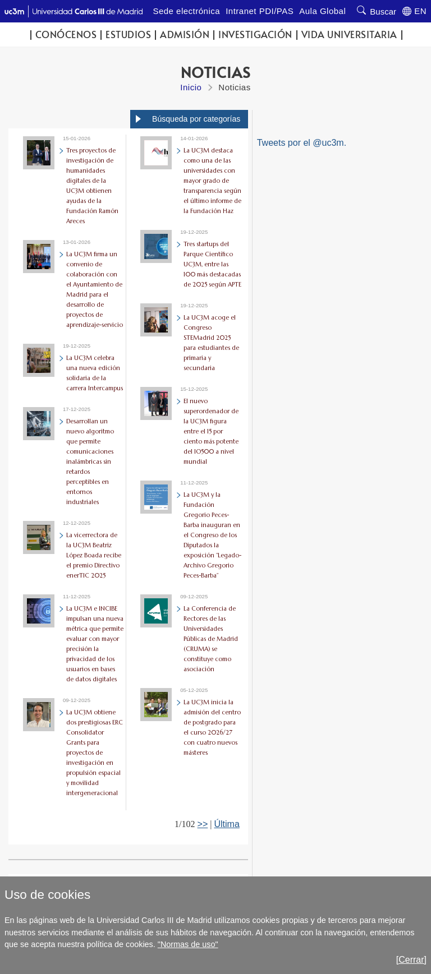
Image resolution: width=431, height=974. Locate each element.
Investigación (255, 34)
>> (203, 824)
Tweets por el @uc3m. (301, 142)
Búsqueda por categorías (196, 118)
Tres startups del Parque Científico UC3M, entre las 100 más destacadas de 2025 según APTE (212, 264)
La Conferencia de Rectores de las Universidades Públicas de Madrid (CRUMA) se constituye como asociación (211, 638)
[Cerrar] (411, 959)
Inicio (190, 87)
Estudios (128, 34)
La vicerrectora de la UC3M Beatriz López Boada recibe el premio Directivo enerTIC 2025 (93, 555)
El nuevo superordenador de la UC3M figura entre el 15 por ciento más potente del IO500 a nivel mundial (211, 431)
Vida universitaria (349, 34)
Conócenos (66, 34)
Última (226, 824)
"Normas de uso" (188, 944)
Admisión (184, 34)
